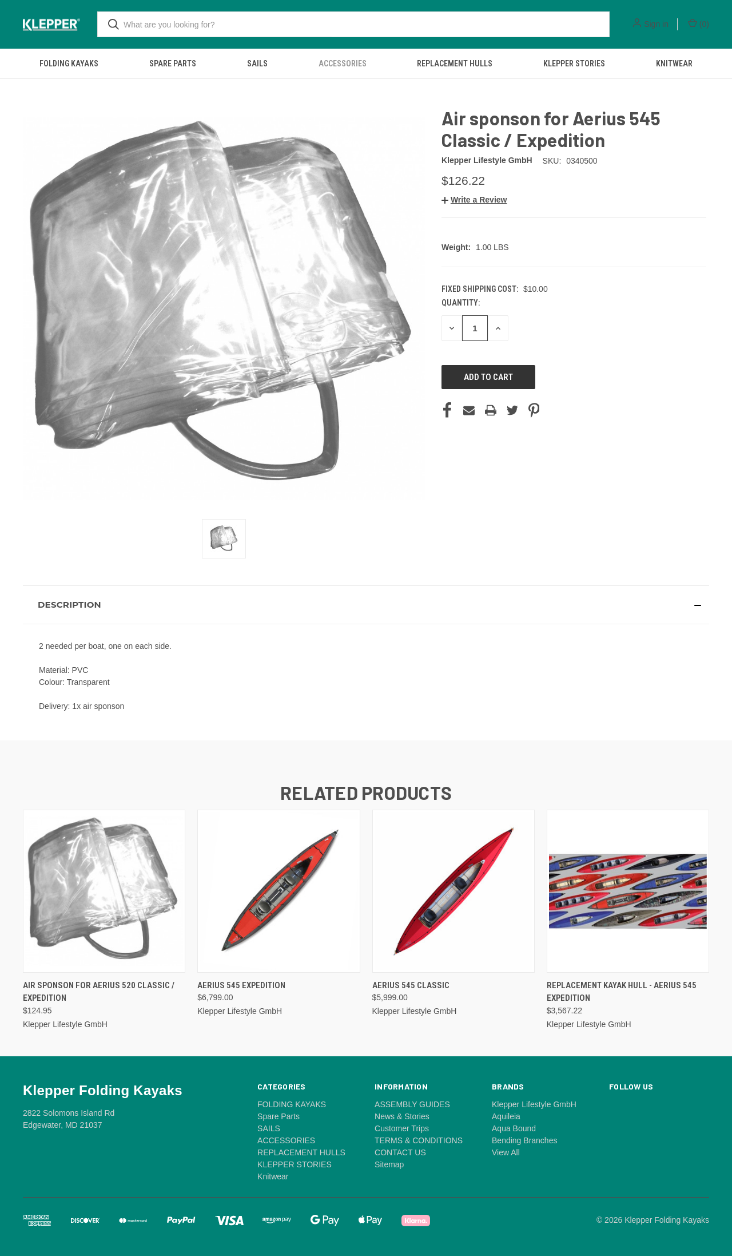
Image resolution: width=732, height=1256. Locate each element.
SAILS (257, 63)
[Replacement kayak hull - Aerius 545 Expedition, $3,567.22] (628, 891)
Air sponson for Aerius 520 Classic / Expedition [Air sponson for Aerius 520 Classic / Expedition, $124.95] (98, 992)
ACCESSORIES (343, 63)
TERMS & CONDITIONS (419, 1140)
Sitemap (389, 1164)
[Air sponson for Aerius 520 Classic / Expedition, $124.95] (104, 891)
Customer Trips (402, 1128)
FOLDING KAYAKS (68, 63)
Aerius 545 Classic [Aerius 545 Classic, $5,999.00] (410, 985)
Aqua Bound (514, 1128)
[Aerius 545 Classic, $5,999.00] (453, 891)
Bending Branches (524, 1140)
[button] (474, 199)
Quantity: (460, 302)
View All (506, 1152)
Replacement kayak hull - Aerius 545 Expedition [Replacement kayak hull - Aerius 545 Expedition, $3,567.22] (622, 992)
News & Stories (402, 1116)
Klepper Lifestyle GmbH (534, 1104)
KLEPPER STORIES (574, 63)
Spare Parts (172, 63)
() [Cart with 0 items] (698, 23)
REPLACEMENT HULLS (454, 63)
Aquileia (506, 1116)
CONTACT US (400, 1152)
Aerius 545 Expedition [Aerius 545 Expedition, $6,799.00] (241, 985)
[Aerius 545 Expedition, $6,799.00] (278, 891)
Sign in (656, 24)
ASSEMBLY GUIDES (412, 1104)
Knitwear (674, 63)
